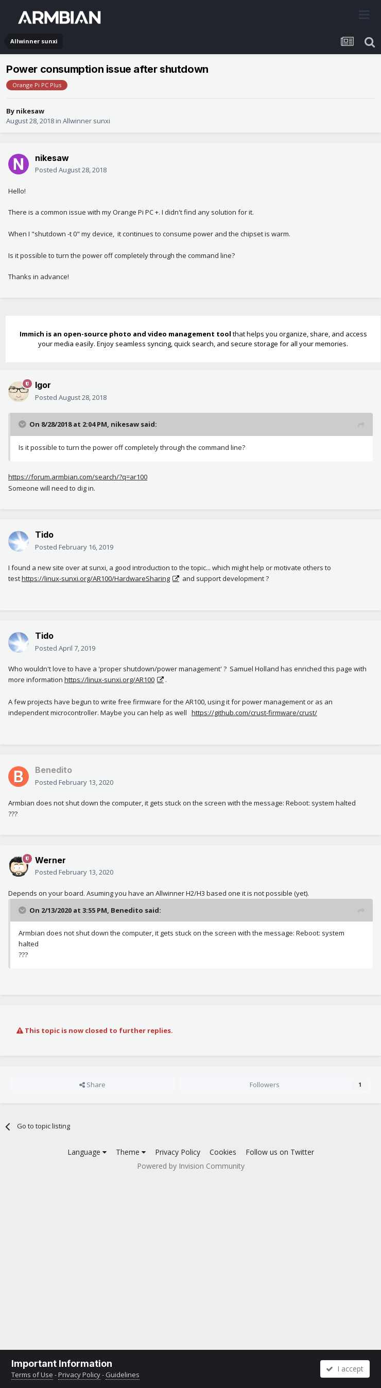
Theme (131, 1152)
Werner (50, 860)
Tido (44, 534)
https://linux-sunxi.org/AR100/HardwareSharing (96, 578)
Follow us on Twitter (280, 1152)
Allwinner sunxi (86, 120)
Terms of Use (32, 1374)
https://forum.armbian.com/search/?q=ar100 (77, 476)
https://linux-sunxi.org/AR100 (109, 679)
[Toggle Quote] (23, 424)
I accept (344, 1369)
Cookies (223, 1152)
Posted (71, 169)
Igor (43, 385)
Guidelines (123, 1374)
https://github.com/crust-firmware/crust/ (254, 712)
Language (87, 1152)
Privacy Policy (177, 1152)
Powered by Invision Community (191, 1166)
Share (92, 1084)
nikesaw (30, 111)
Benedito (127, 910)
